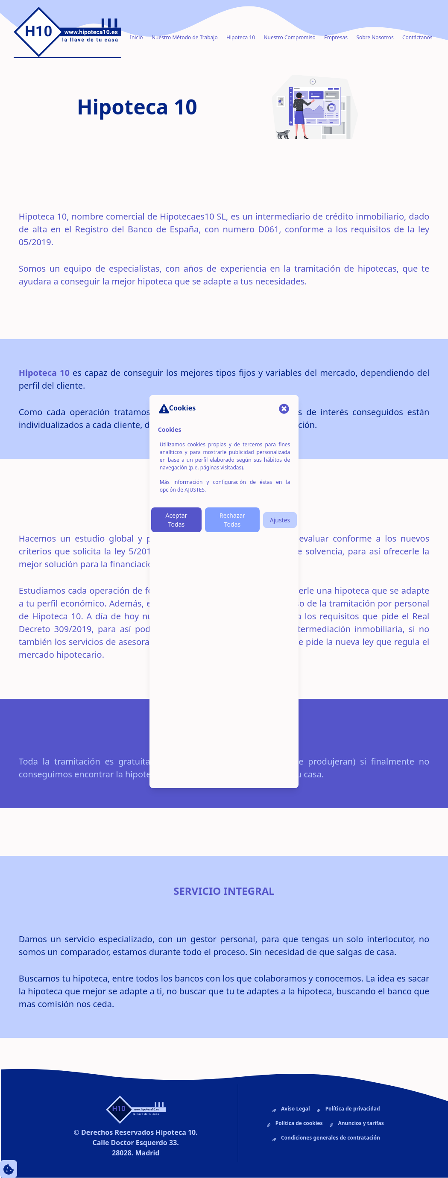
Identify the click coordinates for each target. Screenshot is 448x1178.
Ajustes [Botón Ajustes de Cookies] (280, 520)
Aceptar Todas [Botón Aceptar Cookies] (176, 519)
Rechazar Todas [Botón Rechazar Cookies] (232, 519)
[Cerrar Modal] (284, 408)
